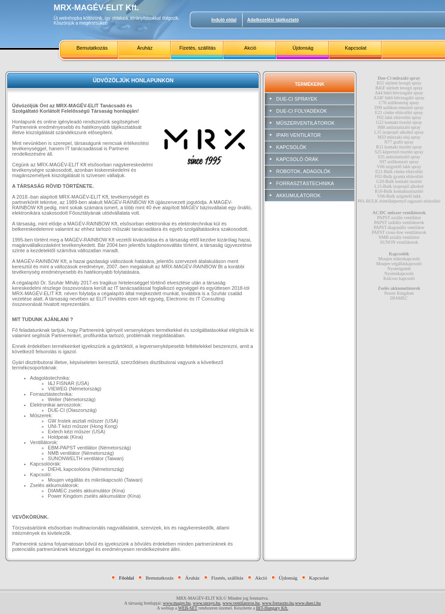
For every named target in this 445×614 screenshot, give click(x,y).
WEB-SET (187, 608)
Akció (250, 48)
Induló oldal (223, 19)
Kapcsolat (355, 48)
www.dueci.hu (308, 603)
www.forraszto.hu (278, 603)
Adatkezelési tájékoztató (273, 19)
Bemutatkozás (92, 48)
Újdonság (303, 48)
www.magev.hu (176, 603)
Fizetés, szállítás (197, 48)
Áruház (145, 48)
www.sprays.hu (206, 603)
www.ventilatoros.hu (241, 603)
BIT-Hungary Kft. (272, 608)
